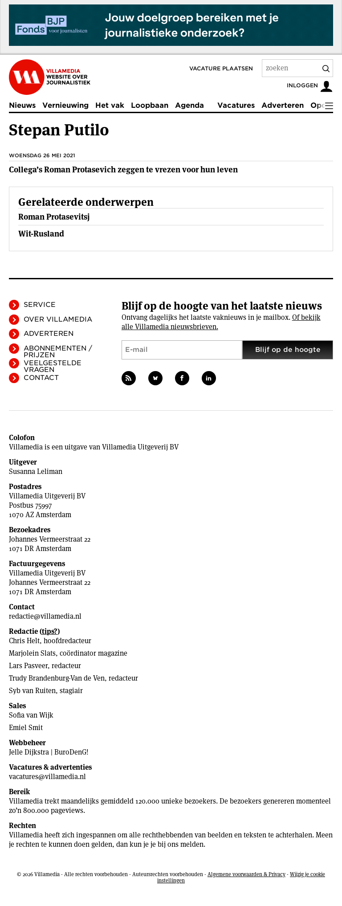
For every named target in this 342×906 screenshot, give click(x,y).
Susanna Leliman (35, 471)
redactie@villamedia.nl (45, 616)
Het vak (109, 105)
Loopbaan (149, 105)
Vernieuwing (65, 105)
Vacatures (236, 105)
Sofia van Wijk (31, 715)
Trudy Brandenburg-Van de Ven (57, 678)
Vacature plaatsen (221, 68)
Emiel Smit (26, 727)
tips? (49, 631)
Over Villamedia (58, 319)
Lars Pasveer (28, 665)
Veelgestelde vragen (52, 366)
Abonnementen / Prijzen (58, 351)
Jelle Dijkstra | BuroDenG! (49, 752)
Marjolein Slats (32, 653)
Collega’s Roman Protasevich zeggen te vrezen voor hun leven (123, 169)
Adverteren (282, 105)
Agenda (189, 105)
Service (40, 305)
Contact (41, 378)
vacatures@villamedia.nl (47, 776)
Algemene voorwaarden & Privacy (246, 874)
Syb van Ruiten (32, 690)
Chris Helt (24, 640)
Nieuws (22, 105)
